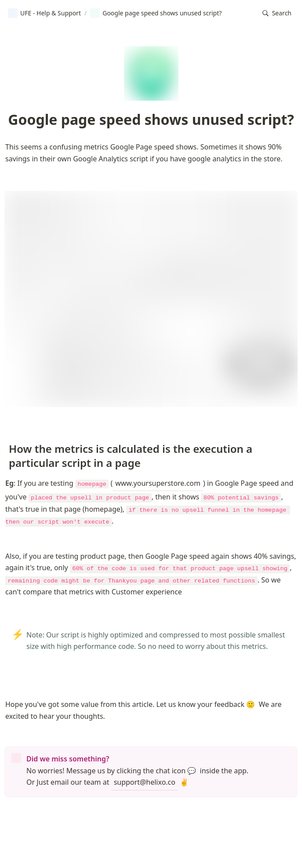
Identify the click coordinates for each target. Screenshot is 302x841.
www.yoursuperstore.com (157, 483)
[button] (277, 13)
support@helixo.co (144, 782)
